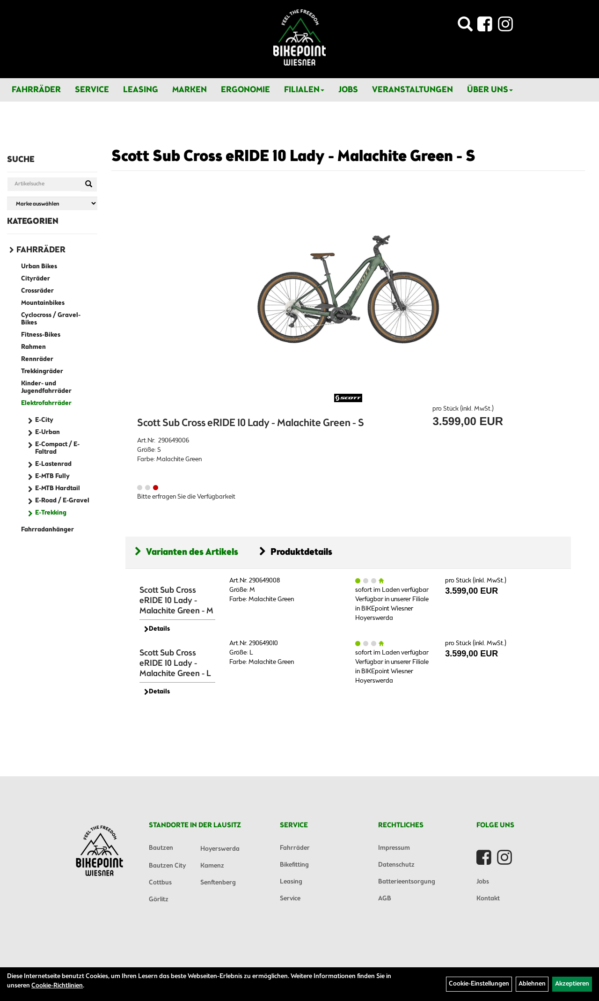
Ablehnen (532, 983)
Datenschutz (396, 865)
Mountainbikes (43, 303)
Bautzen (161, 848)
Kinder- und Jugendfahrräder (46, 387)
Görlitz (158, 899)
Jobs (348, 90)
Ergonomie (245, 90)
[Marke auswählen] (52, 203)
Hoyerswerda (220, 849)
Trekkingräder (42, 371)
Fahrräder (36, 90)
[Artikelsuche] (465, 27)
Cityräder (35, 278)
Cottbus (160, 882)
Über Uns (490, 90)
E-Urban (47, 432)
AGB (384, 898)
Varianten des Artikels (186, 552)
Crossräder (37, 291)
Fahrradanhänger (47, 529)
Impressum (394, 848)
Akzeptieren (572, 983)
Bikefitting (294, 865)
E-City (44, 420)
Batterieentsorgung (406, 881)
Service (92, 90)
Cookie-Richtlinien (57, 985)
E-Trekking (50, 512)
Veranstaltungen (412, 90)
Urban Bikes (39, 266)
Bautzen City (167, 865)
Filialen (304, 90)
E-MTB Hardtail (57, 488)
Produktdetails (295, 552)
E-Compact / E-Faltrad (57, 448)
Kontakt (488, 898)
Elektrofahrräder (46, 403)
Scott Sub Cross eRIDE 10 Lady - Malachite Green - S (293, 157)
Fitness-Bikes (40, 335)
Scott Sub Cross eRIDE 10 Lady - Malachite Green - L (175, 663)
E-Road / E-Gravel (62, 500)
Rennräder (37, 359)
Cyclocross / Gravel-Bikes (50, 319)
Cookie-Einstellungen (479, 983)
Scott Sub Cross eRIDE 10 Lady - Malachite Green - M (176, 601)
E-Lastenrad (53, 464)
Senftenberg (218, 882)
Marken (189, 90)
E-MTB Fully (52, 476)
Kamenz (212, 865)
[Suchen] (88, 184)
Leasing (140, 90)
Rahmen (33, 347)
